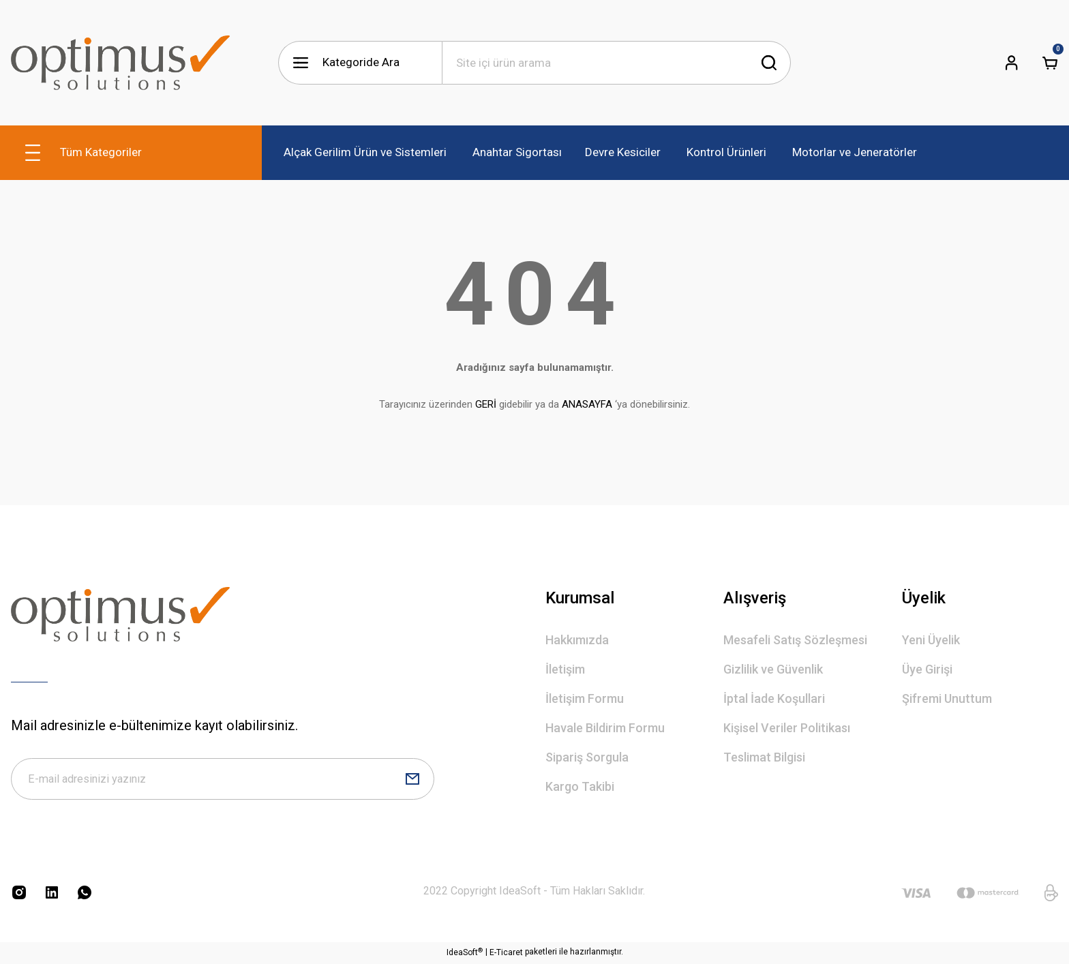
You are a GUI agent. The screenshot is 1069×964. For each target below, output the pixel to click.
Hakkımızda (577, 640)
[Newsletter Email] (222, 780)
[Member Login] (1012, 62)
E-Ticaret (506, 954)
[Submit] (412, 780)
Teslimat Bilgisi (764, 757)
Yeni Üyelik (931, 640)
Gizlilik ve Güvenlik (773, 669)
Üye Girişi (927, 669)
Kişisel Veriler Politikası (786, 728)
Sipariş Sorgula (587, 757)
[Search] (616, 63)
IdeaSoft (465, 953)
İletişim (565, 669)
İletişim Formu (584, 698)
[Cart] (1050, 62)
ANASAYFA (587, 404)
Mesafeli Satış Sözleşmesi (795, 640)
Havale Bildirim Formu (605, 728)
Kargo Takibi (579, 786)
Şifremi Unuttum (947, 698)
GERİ (485, 404)
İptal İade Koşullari (774, 698)
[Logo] (120, 62)
